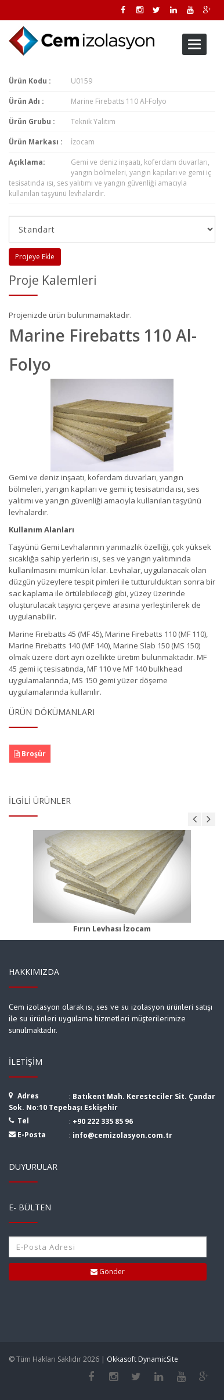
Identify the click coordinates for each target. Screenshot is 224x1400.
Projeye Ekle (35, 257)
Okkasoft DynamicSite (142, 1359)
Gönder (108, 1271)
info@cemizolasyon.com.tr (122, 1135)
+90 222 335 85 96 (103, 1121)
